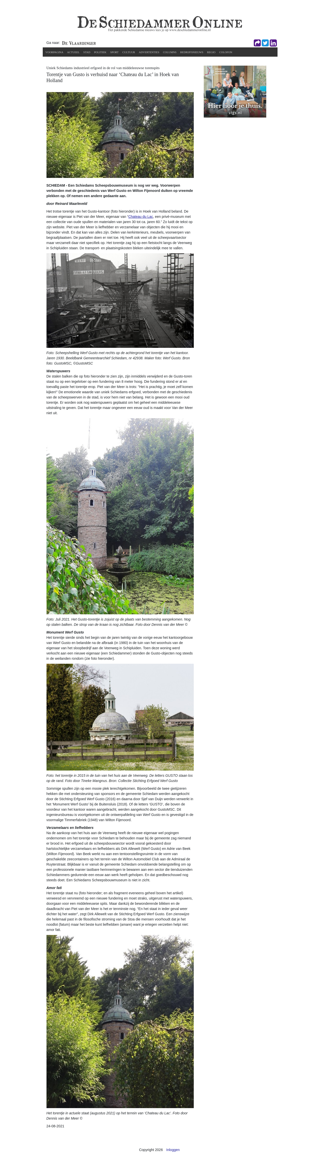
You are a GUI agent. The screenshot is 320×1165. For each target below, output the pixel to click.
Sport (114, 52)
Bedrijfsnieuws (191, 52)
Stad (86, 52)
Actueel (73, 52)
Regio (211, 52)
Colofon (225, 52)
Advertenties (149, 52)
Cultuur (128, 52)
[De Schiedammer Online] (159, 23)
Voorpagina (55, 52)
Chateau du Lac (140, 217)
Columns (169, 52)
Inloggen (173, 1150)
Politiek (100, 52)
